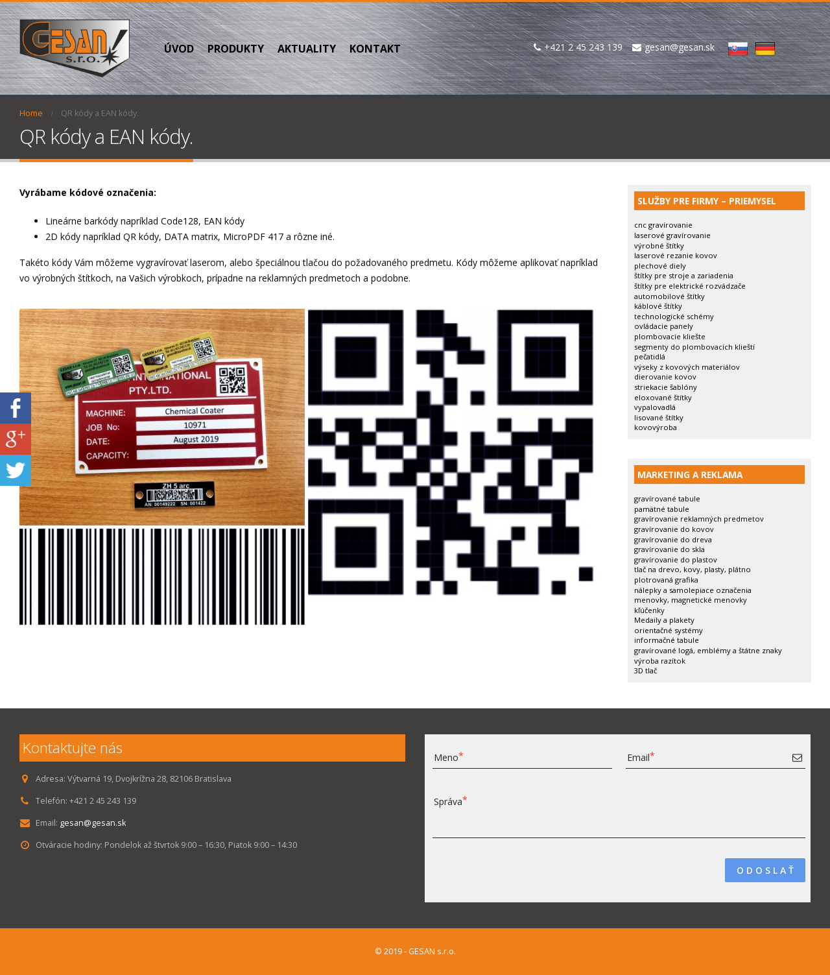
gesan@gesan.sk (93, 822)
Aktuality (307, 49)
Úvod (179, 49)
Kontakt (375, 49)
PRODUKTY (236, 49)
